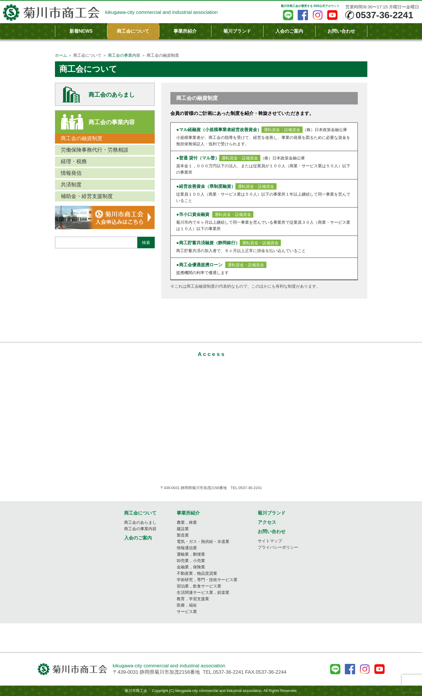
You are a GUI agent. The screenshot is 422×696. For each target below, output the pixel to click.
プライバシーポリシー (278, 547)
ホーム (61, 55)
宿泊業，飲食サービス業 (199, 586)
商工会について (133, 31)
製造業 (183, 535)
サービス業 (187, 611)
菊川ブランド (237, 31)
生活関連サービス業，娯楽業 (203, 592)
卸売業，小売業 (191, 560)
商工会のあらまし (112, 94)
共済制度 (71, 185)
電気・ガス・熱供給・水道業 (203, 541)
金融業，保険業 (191, 567)
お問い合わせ (341, 31)
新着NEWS (81, 31)
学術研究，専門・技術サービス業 (207, 579)
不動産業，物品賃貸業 (197, 573)
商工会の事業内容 (124, 55)
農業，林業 (187, 522)
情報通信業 (187, 548)
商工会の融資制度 (81, 138)
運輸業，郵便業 (191, 554)
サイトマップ (270, 541)
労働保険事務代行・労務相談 (94, 150)
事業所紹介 (185, 31)
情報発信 (71, 173)
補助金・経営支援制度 (87, 196)
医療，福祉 (187, 605)
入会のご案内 (289, 31)
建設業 (183, 528)
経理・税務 (74, 161)
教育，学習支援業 (193, 598)
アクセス (267, 522)
